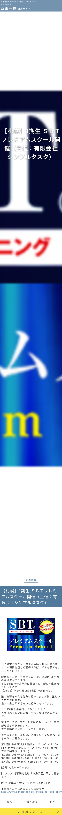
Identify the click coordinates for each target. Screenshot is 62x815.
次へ (9, 801)
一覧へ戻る (31, 801)
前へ (52, 801)
